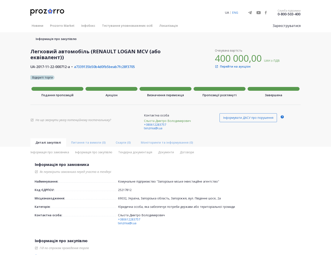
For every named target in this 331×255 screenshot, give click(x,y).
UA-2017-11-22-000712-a (50, 66)
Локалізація (168, 26)
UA (227, 13)
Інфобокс (88, 26)
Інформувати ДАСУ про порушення (248, 118)
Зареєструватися (287, 25)
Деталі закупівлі (48, 142)
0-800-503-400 (289, 14)
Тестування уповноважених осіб (127, 26)
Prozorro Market (62, 26)
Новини (37, 26)
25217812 (125, 190)
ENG (235, 13)
